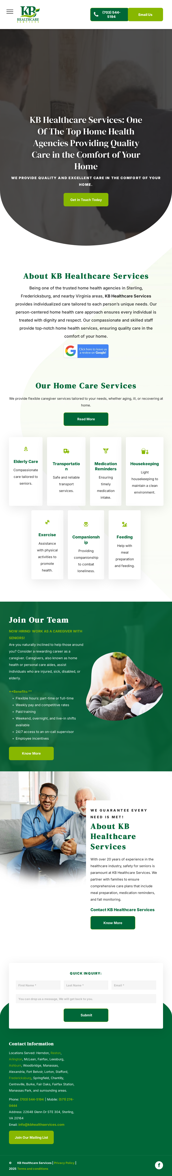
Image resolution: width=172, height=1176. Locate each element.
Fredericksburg (20, 1078)
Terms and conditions (32, 1168)
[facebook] (159, 1165)
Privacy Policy (64, 1163)
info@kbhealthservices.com (41, 1124)
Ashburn (15, 1065)
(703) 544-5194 (32, 1099)
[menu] (10, 11)
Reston (56, 1053)
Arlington (15, 1059)
